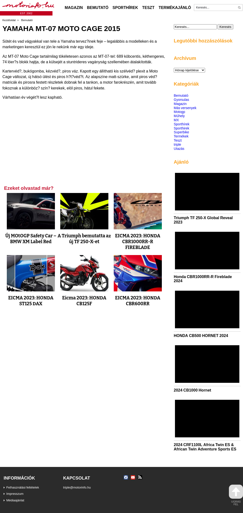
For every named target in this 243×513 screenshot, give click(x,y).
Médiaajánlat (15, 500)
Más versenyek (185, 107)
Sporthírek (125, 7)
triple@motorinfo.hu (77, 487)
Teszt (148, 7)
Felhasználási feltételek (22, 487)
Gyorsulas (181, 99)
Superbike (181, 132)
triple (177, 144)
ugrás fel (236, 495)
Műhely (179, 115)
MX (176, 119)
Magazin (74, 7)
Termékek (181, 136)
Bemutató (97, 7)
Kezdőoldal (9, 20)
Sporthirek (181, 128)
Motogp (179, 111)
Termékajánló (175, 7)
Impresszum (15, 493)
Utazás (179, 148)
